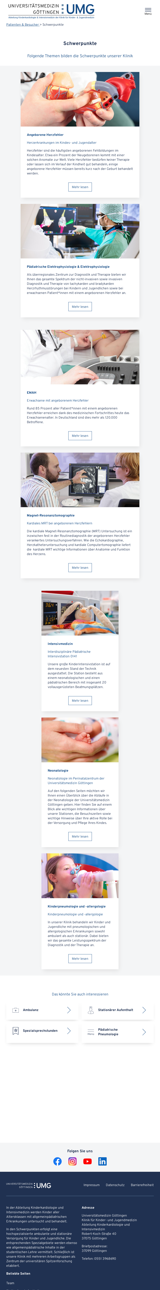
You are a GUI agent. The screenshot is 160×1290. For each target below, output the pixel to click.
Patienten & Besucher (23, 25)
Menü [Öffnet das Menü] (148, 14)
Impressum (92, 1185)
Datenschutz (115, 1185)
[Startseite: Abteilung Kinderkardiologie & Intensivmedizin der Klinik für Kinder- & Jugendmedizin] (51, 11)
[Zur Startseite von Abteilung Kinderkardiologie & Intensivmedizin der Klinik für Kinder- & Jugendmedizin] (28, 1186)
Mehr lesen (80, 187)
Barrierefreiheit (142, 1185)
